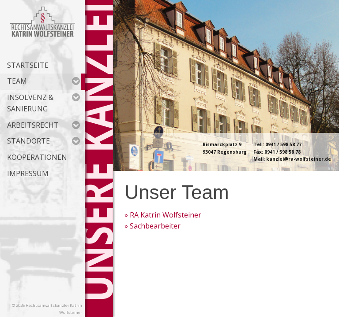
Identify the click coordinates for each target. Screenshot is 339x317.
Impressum (28, 173)
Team (43, 81)
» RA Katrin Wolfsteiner (162, 215)
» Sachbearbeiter (152, 226)
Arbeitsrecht (43, 125)
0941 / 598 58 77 (283, 144)
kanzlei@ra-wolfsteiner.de (298, 159)
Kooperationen (37, 157)
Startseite (28, 65)
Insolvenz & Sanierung (43, 103)
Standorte (43, 141)
